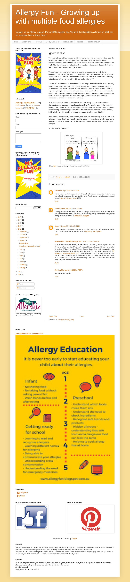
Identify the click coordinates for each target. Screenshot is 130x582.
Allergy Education (52, 42)
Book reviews (20, 105)
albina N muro (60, 208)
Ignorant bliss (23, 243)
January (23, 268)
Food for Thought (93, 42)
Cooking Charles (61, 270)
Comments (21, 288)
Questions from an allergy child (29, 246)
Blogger (74, 539)
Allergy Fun (24, 492)
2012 (20, 229)
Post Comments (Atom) (66, 320)
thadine (22, 496)
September (24, 237)
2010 (20, 274)
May (21, 256)
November (23, 231)
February (23, 265)
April (21, 259)
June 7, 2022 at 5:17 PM (91, 242)
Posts (20, 284)
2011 (20, 271)
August (22, 240)
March (22, 262)
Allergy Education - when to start (29, 334)
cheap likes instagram (82, 216)
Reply (57, 201)
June (21, 253)
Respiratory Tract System (92, 231)
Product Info (68, 42)
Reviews (38, 42)
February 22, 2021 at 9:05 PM (70, 226)
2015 (20, 223)
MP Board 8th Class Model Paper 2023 (68, 242)
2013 (20, 226)
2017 (20, 217)
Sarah (57, 226)
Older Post (110, 316)
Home (15, 42)
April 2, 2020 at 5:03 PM (71, 191)
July (21, 250)
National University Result (68, 198)
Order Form (26, 42)
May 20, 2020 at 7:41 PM (74, 208)
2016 (20, 220)
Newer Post (53, 316)
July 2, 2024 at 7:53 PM (75, 270)
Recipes (80, 42)
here (55, 166)
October (23, 234)
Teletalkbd (58, 191)
